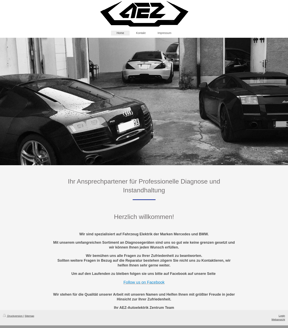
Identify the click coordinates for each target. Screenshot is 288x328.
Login (282, 315)
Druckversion (13, 315)
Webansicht (278, 319)
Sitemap (29, 315)
